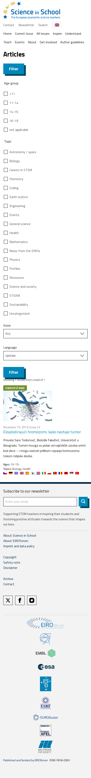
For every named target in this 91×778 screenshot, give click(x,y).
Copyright (10, 557)
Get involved (48, 42)
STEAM (14, 295)
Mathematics (18, 241)
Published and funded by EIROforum (25, 760)
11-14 (13, 102)
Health (14, 232)
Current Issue (24, 33)
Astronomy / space (22, 151)
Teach (7, 42)
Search (43, 24)
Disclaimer (10, 567)
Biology (14, 160)
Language (10, 347)
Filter (13, 69)
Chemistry (16, 178)
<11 (12, 93)
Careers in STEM (20, 169)
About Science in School (19, 535)
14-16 (13, 111)
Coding (14, 187)
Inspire (57, 33)
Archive (8, 578)
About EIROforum (15, 540)
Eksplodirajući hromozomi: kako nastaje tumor (42, 432)
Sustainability (18, 304)
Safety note (11, 562)
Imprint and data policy (19, 546)
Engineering (17, 205)
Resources (16, 277)
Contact (8, 24)
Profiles (14, 268)
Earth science (18, 196)
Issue (7, 325)
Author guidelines (72, 42)
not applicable (18, 129)
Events (20, 42)
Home (7, 33)
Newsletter (26, 24)
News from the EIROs (24, 250)
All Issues (43, 33)
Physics (14, 259)
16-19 (13, 120)
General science (20, 223)
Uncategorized (19, 313)
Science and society (22, 286)
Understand (73, 33)
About (32, 42)
